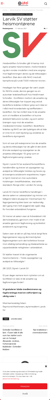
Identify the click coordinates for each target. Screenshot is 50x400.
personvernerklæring (11, 379)
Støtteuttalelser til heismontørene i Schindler (26, 10)
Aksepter (25, 386)
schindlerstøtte (16, 319)
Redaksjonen (8, 28)
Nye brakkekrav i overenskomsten (40, 331)
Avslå (25, 393)
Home (5, 10)
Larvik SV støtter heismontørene (20, 21)
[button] (46, 366)
